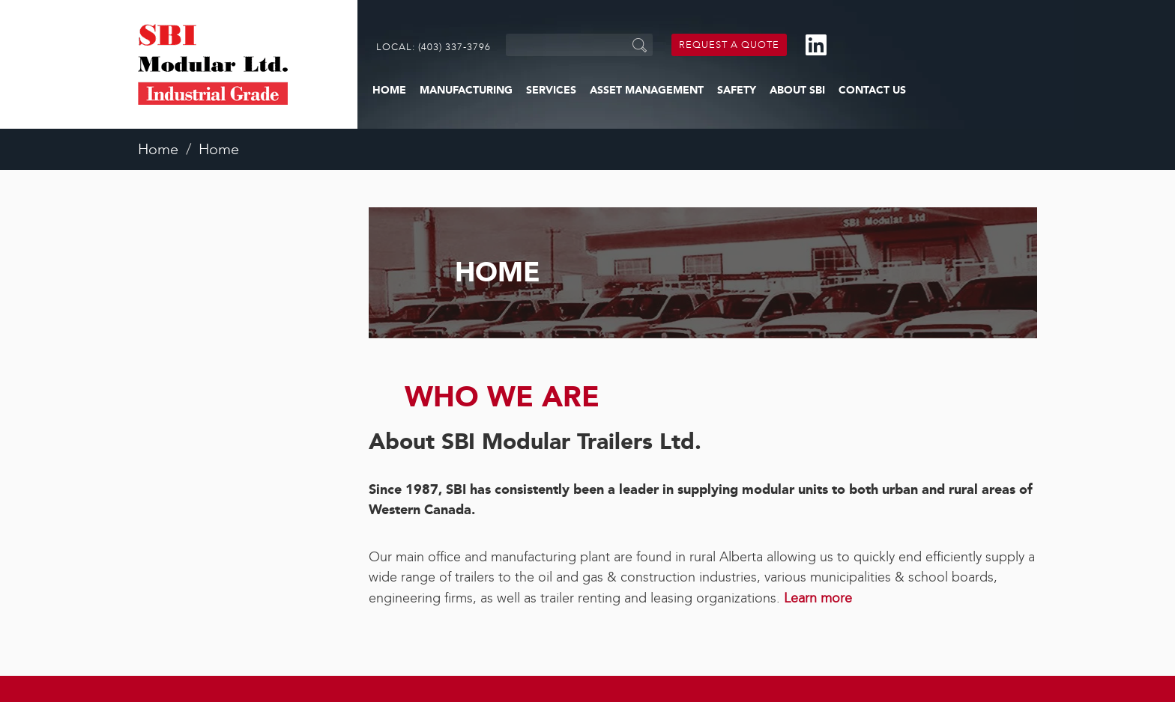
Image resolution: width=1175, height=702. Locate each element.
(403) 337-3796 (454, 46)
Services (551, 90)
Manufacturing (466, 90)
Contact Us (872, 90)
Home (389, 90)
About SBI (797, 90)
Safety (736, 90)
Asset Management (647, 90)
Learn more (818, 598)
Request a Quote (729, 44)
